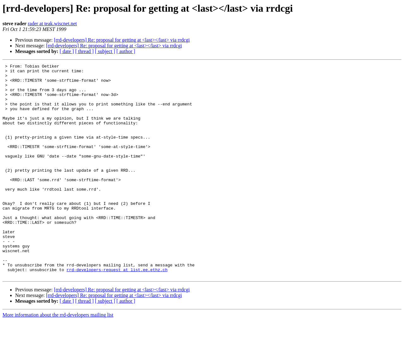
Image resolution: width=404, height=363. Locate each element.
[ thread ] (84, 51)
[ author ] (125, 51)
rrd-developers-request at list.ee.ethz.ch (117, 311)
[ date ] (67, 51)
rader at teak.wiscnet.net (52, 23)
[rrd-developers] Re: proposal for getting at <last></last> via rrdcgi (122, 40)
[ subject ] (105, 51)
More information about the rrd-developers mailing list (58, 357)
